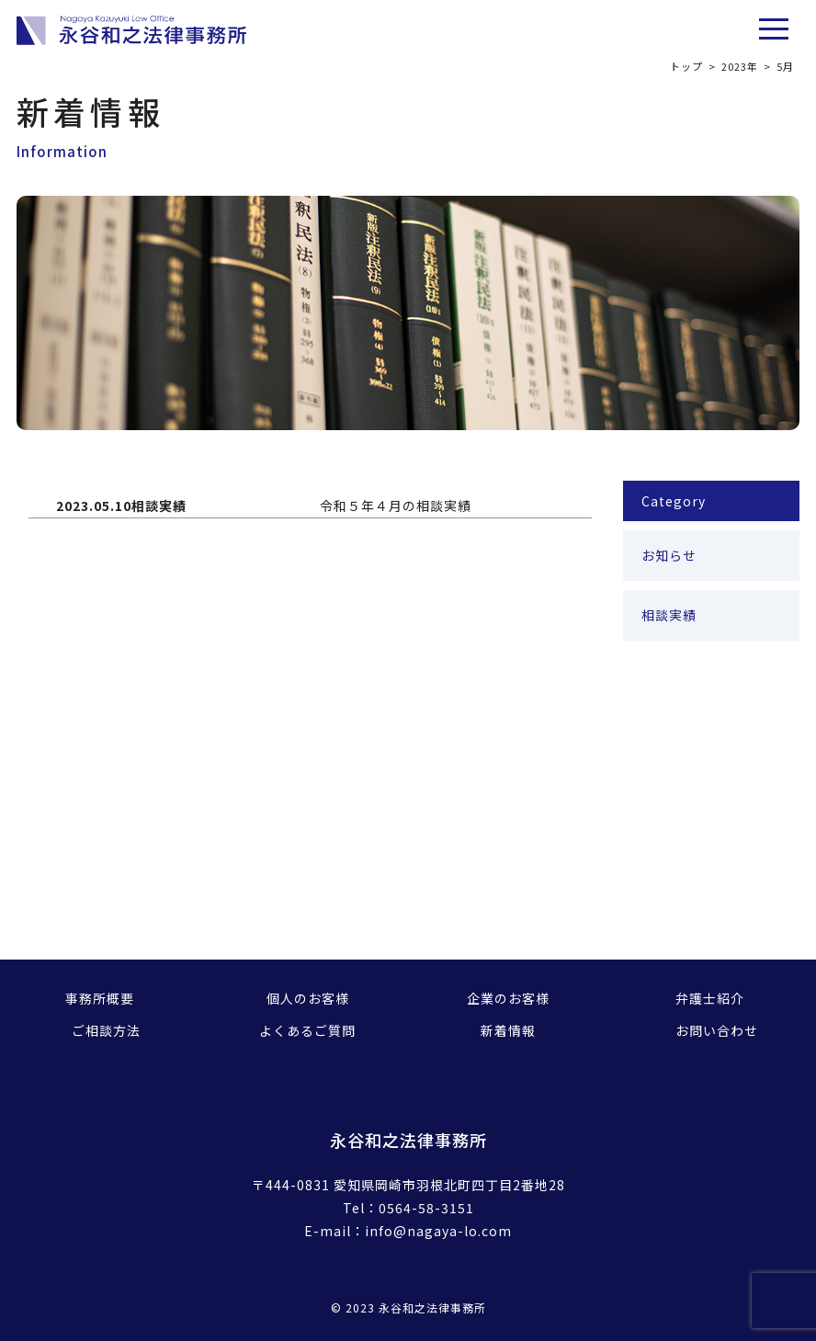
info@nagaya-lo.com (438, 1231)
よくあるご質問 (307, 1030)
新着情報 (508, 1030)
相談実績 (669, 615)
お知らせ (669, 555)
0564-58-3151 (426, 1208)
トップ (686, 66)
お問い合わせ (716, 1030)
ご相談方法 (106, 1030)
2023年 (739, 66)
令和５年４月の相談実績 (395, 505)
